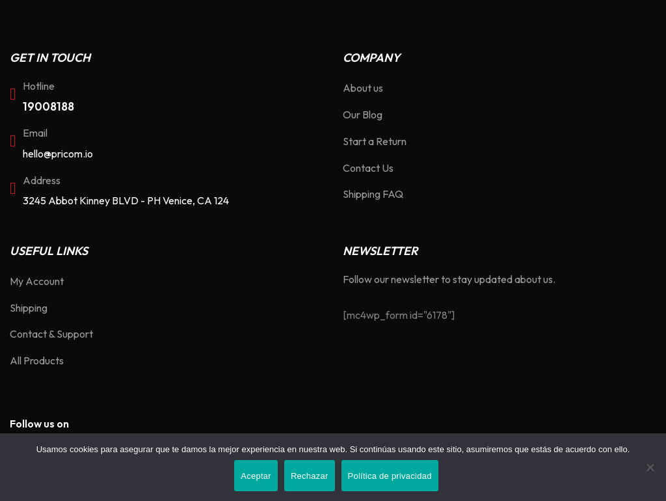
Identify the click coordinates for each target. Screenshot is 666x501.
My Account (37, 281)
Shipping (28, 307)
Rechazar (309, 476)
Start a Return (374, 141)
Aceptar (256, 476)
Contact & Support (51, 333)
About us (363, 87)
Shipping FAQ (373, 193)
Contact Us (368, 167)
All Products (37, 360)
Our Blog (362, 114)
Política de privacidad (390, 476)
